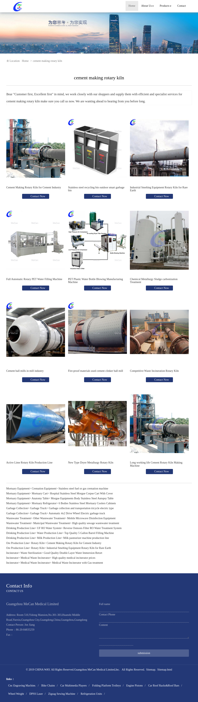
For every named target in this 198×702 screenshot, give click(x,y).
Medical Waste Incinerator (35, 557)
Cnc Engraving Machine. (22, 685)
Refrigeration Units (91, 693)
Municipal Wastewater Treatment (51, 523)
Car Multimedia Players (73, 685)
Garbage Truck (38, 508)
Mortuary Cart (40, 493)
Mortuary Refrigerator (44, 503)
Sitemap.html (164, 669)
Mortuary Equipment (18, 488)
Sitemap (150, 669)
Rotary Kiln (37, 543)
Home (132, 5)
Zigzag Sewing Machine (61, 693)
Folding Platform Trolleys (106, 685)
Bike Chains (48, 685)
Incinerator (12, 552)
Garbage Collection (17, 508)
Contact (181, 5)
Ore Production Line (17, 543)
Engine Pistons (134, 685)
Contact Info (19, 586)
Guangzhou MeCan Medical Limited (94, 669)
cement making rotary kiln (47, 60)
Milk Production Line (49, 537)
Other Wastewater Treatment (49, 518)
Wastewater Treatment (18, 518)
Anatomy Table (40, 498)
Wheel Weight (16, 693)
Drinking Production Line (20, 528)
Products (165, 5)
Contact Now (37, 196)
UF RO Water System (49, 528)
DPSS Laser (36, 693)
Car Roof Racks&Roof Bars (163, 685)
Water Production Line (49, 533)
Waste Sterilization (31, 552)
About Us (147, 5)
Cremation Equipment (44, 488)
